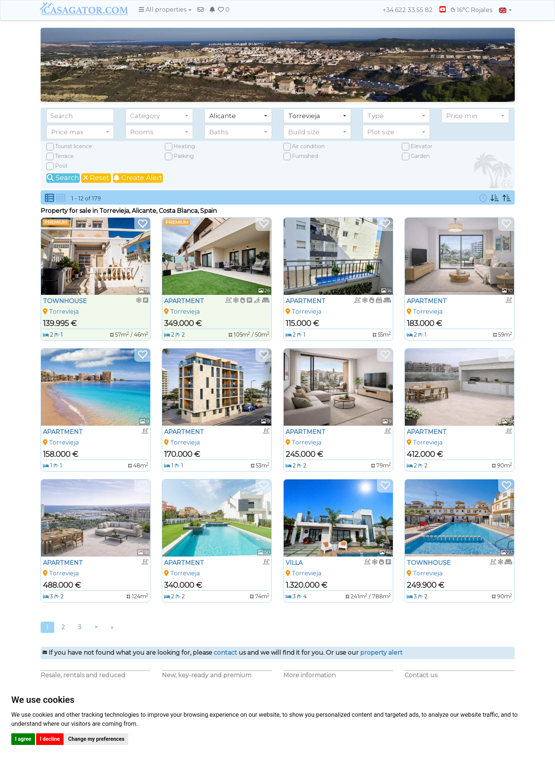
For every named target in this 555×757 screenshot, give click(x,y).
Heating (184, 146)
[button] (159, 116)
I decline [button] (50, 739)
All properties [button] (165, 9)
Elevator (421, 146)
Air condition (308, 146)
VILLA (294, 562)
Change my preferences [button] (96, 739)
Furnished (305, 156)
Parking (183, 156)
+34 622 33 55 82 (404, 10)
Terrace (64, 156)
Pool (61, 165)
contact (225, 652)
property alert (381, 652)
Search (63, 178)
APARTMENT (184, 301)
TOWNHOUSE (65, 301)
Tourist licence (73, 146)
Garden (420, 156)
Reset (96, 178)
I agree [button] (23, 739)
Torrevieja (64, 311)
